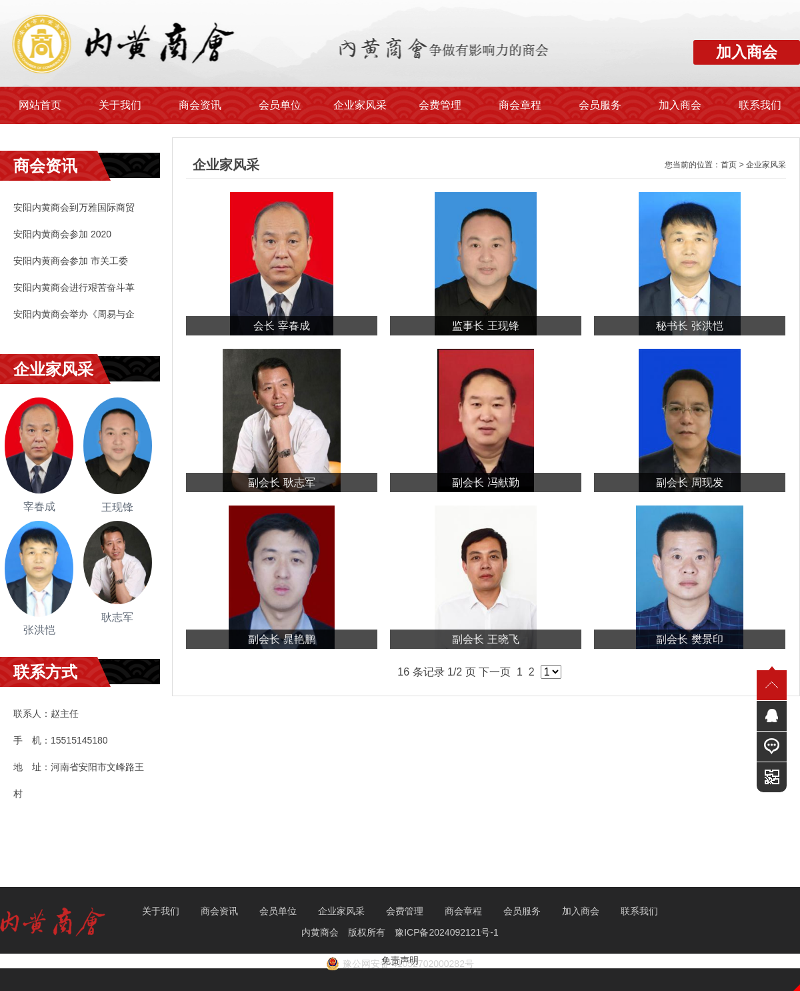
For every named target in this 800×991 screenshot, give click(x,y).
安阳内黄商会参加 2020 (62, 234)
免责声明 (400, 960)
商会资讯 (200, 105)
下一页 (495, 672)
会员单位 (280, 105)
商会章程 (520, 105)
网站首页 (40, 105)
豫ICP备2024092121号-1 (448, 932)
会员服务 (600, 105)
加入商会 (680, 105)
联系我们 (760, 105)
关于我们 (120, 105)
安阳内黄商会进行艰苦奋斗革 (74, 287)
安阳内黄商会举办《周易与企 (74, 314)
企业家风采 (360, 105)
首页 (729, 164)
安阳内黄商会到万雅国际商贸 (74, 207)
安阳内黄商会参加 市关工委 (70, 260)
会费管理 (440, 105)
